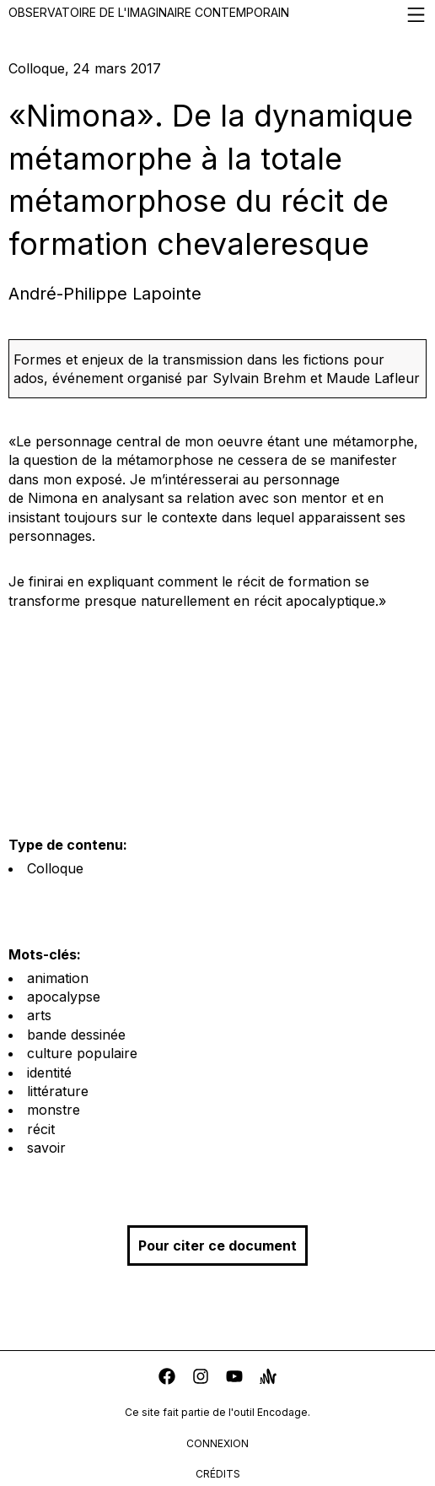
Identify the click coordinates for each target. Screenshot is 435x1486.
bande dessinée (76, 1034)
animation (58, 978)
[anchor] (268, 1378)
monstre (53, 1109)
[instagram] (200, 1378)
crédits (218, 1473)
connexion (217, 1443)
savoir (46, 1147)
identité (49, 1072)
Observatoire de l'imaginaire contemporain (217, 14)
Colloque (55, 868)
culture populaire (82, 1053)
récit (41, 1129)
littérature (58, 1091)
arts (39, 1015)
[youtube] (234, 1378)
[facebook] (166, 1378)
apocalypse (63, 996)
